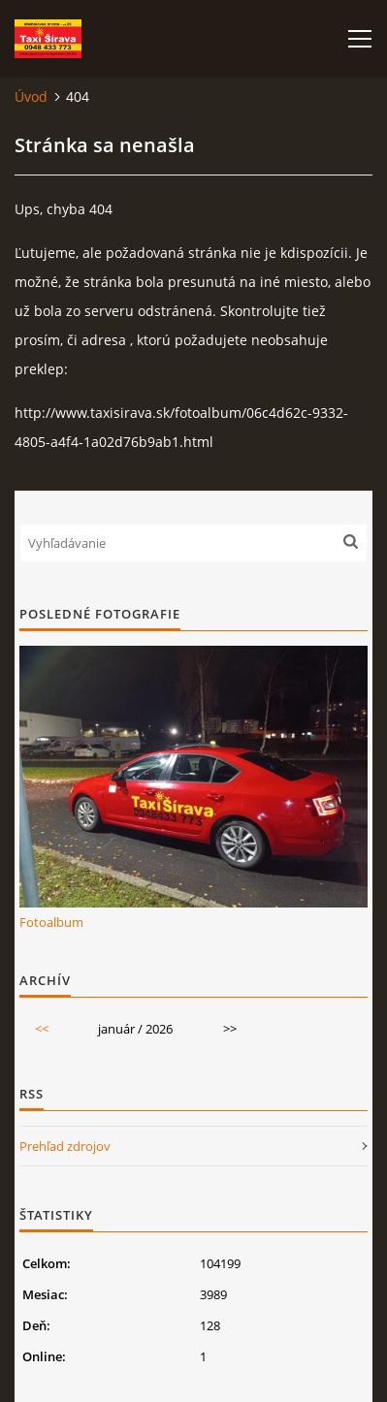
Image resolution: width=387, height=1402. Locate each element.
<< (41, 1028)
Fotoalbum (51, 922)
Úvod (31, 96)
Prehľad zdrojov (65, 1146)
